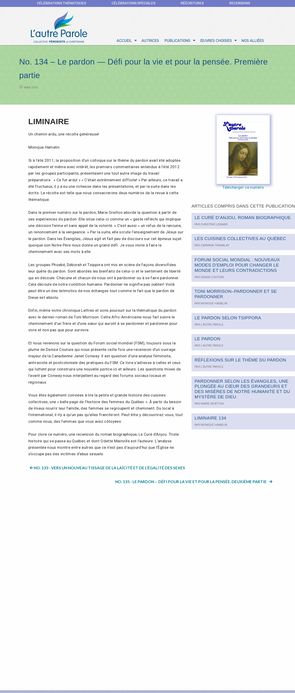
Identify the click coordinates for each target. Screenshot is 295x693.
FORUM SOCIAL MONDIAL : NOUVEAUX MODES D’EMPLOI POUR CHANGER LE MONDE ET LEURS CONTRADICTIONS (237, 266)
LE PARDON (207, 340)
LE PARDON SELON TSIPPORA (228, 319)
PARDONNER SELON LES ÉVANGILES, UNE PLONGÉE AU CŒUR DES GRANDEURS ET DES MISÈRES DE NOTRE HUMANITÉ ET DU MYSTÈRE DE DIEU (242, 390)
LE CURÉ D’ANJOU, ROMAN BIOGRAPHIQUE (243, 218)
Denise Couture (212, 278)
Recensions (239, 3)
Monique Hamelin (214, 304)
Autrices (150, 42)
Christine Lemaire (214, 225)
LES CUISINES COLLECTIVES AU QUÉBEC (240, 239)
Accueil (124, 42)
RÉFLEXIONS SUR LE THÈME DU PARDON (240, 361)
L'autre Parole (212, 325)
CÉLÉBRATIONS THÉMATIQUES (61, 3)
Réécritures (192, 3)
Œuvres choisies (216, 42)
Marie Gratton (212, 404)
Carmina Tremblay (215, 246)
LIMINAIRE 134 (210, 419)
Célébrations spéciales (133, 3)
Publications (177, 42)
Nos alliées (253, 42)
